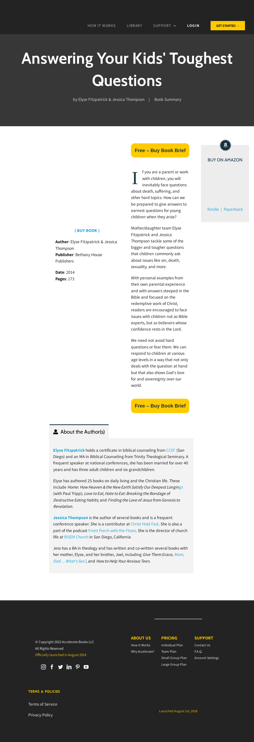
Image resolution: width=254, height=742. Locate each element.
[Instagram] (43, 667)
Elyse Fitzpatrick (69, 450)
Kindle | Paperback (225, 209)
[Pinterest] (77, 667)
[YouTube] (86, 667)
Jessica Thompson (70, 517)
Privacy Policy (40, 715)
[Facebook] (52, 667)
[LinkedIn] (69, 667)
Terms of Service (42, 704)
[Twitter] (60, 667)
